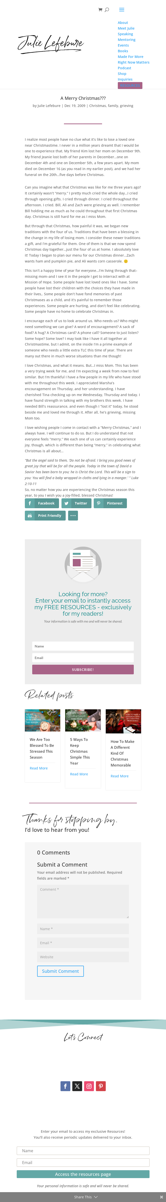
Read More (39, 768)
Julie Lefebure (49, 105)
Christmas (97, 105)
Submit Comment (60, 971)
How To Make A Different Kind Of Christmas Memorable (123, 753)
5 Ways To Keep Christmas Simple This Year (80, 751)
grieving (126, 105)
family (113, 105)
